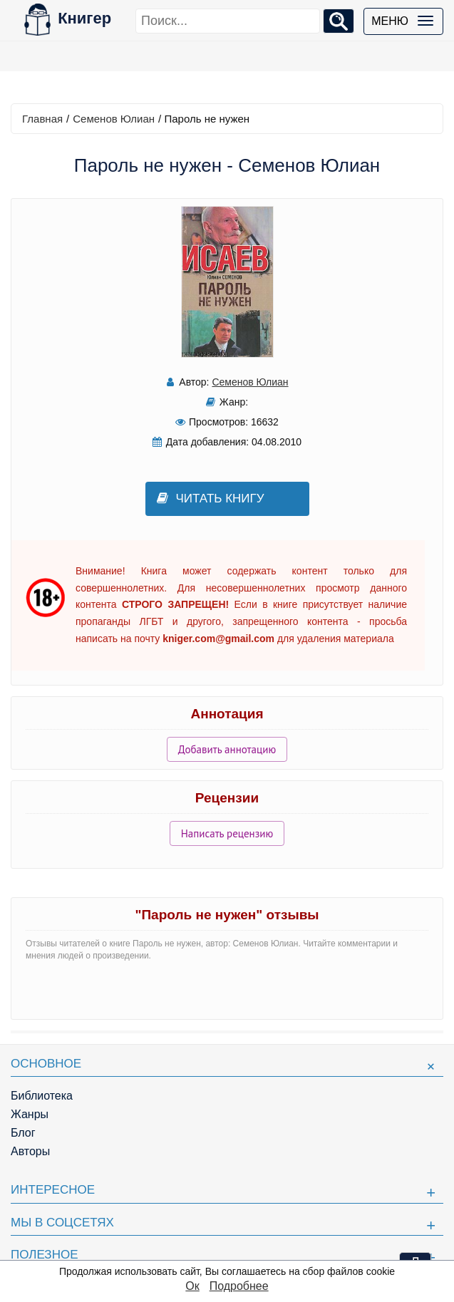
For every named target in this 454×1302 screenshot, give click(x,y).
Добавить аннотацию (227, 749)
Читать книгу (210, 498)
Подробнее (239, 1286)
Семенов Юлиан (114, 119)
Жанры (29, 1114)
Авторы (30, 1151)
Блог (23, 1133)
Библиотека (42, 1096)
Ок (192, 1286)
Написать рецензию (227, 833)
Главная (42, 119)
